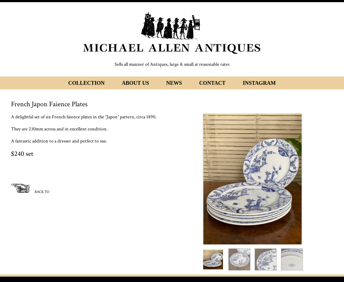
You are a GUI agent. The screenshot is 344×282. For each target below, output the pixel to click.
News (174, 83)
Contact (212, 83)
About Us (135, 83)
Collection (86, 83)
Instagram (259, 83)
